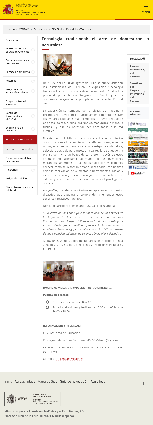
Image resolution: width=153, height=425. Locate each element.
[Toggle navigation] (144, 9)
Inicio (8, 381)
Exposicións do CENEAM (48, 29)
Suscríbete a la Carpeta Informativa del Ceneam (137, 92)
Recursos (11, 80)
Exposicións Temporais (79, 29)
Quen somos (13, 40)
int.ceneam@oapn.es (69, 359)
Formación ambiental (18, 72)
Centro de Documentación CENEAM (15, 116)
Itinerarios (12, 169)
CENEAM (24, 29)
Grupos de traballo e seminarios (17, 102)
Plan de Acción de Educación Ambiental (18, 50)
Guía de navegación (74, 381)
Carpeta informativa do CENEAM (17, 61)
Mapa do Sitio (48, 381)
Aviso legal (98, 381)
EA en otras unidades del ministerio (20, 188)
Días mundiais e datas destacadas (18, 159)
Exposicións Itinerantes (19, 149)
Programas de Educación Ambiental (18, 91)
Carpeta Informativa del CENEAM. (137, 71)
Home (11, 29)
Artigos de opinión (16, 178)
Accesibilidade (25, 381)
